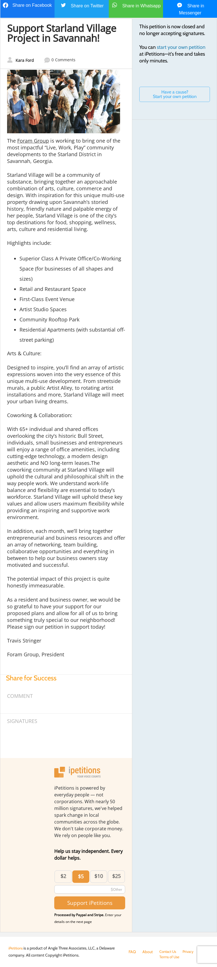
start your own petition (181, 47)
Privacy (191, 951)
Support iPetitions (89, 903)
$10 (98, 876)
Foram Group (33, 140)
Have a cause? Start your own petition (175, 94)
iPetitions (16, 948)
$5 (81, 876)
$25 (116, 876)
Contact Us (168, 951)
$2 (63, 876)
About (147, 951)
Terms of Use (139, 957)
